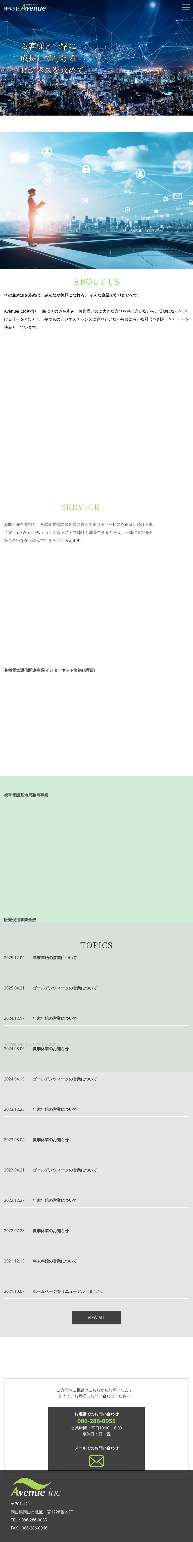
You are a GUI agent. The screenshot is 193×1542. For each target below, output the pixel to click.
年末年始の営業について (55, 957)
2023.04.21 (14, 1170)
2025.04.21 (14, 988)
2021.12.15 (14, 1261)
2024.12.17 (14, 1018)
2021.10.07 (14, 1291)
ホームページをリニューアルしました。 (69, 1291)
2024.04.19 (14, 1079)
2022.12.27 (14, 1200)
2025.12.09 (14, 957)
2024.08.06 (14, 1048)
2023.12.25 (14, 1109)
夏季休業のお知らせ (51, 1048)
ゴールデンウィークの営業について (65, 988)
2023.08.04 (14, 1139)
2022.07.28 (14, 1230)
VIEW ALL (96, 1317)
